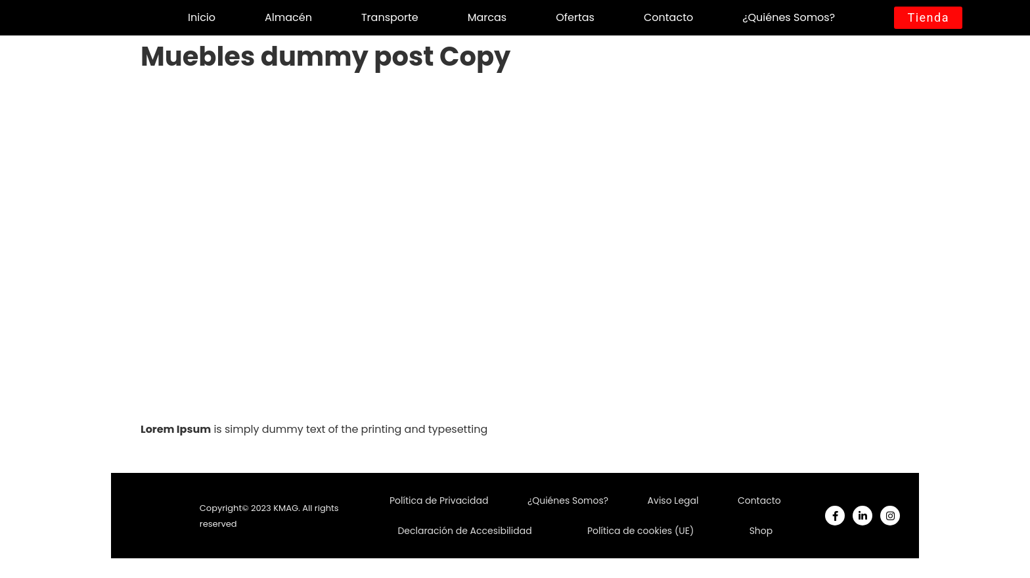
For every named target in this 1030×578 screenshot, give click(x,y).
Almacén (288, 17)
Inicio (201, 17)
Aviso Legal (673, 500)
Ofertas (575, 17)
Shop (761, 530)
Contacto (668, 17)
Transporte (389, 17)
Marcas (487, 17)
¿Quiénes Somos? (788, 17)
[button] (928, 18)
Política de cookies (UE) (640, 530)
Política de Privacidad (439, 500)
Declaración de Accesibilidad (464, 530)
